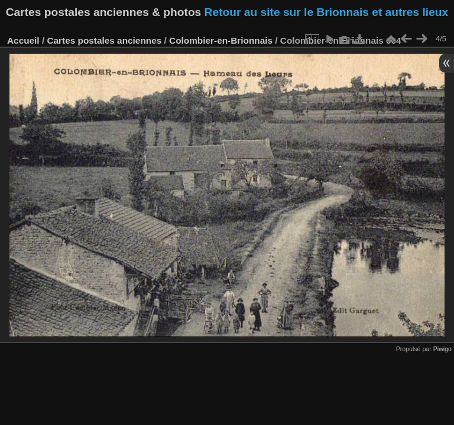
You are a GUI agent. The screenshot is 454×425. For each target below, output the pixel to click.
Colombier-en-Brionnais (221, 40)
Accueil (23, 40)
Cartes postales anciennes (104, 40)
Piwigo (442, 348)
